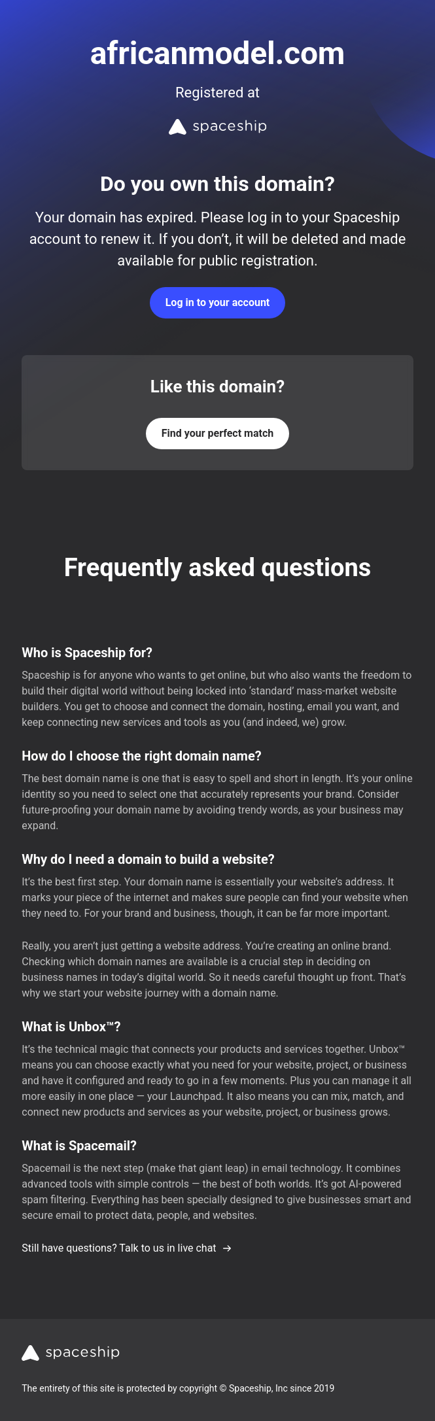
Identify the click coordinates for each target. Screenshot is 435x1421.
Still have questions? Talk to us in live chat (127, 1248)
